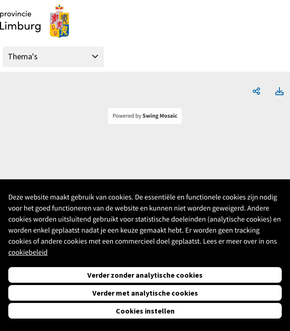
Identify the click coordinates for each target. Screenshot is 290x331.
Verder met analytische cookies (145, 292)
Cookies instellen (145, 310)
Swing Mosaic (159, 116)
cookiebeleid (28, 252)
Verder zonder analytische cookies (145, 275)
